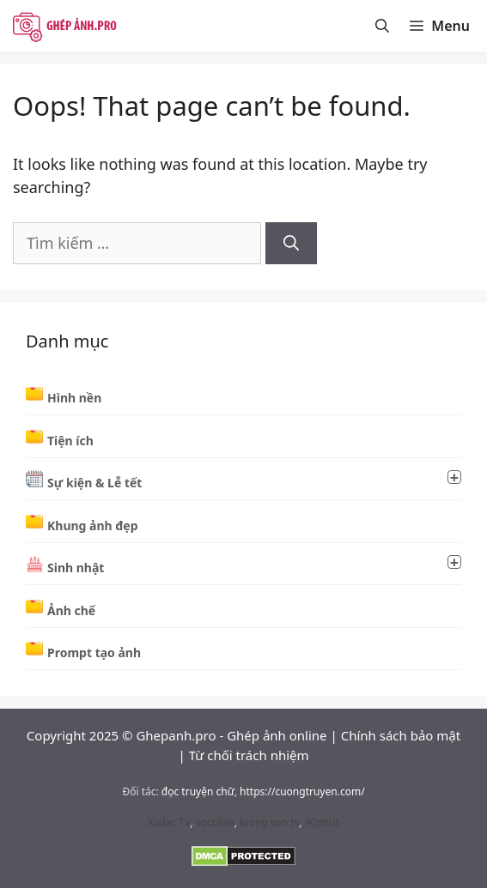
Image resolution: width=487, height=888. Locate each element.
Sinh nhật (254, 565)
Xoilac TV (169, 822)
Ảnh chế (71, 610)
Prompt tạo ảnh (94, 652)
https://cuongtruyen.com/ (302, 791)
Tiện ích (70, 440)
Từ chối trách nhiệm (249, 755)
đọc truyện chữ (197, 791)
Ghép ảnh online (276, 735)
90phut (322, 822)
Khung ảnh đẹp (92, 525)
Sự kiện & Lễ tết (254, 480)
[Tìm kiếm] (291, 243)
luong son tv (269, 822)
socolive (215, 822)
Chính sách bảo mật (401, 735)
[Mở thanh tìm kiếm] (382, 25)
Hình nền (74, 398)
